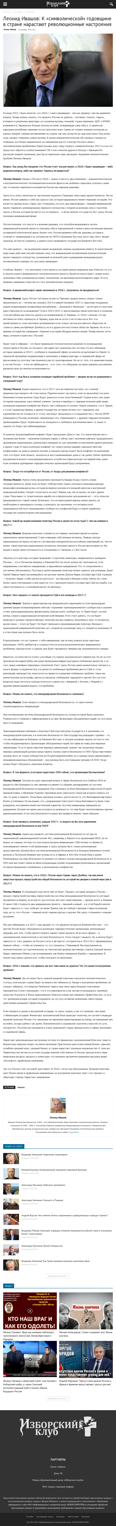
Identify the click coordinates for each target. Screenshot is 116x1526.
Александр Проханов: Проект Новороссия (42, 1245)
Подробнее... (75, 1132)
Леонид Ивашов (9, 29)
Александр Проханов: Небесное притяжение (43, 1185)
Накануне (21, 1087)
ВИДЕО (8, 1286)
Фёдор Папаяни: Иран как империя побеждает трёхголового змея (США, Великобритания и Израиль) (28, 1336)
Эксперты (60, 1516)
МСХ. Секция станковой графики (58, 1486)
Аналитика (18, 12)
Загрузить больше (58, 1276)
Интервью (30, 12)
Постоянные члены (44, 1516)
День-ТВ (58, 1473)
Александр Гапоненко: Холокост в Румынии (42, 1200)
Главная (6, 12)
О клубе (29, 1516)
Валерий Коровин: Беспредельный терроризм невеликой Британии (54, 1169)
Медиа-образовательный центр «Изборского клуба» (58, 1480)
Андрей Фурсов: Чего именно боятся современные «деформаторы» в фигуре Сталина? (65, 1215)
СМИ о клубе (73, 1516)
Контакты (86, 1516)
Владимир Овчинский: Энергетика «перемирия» (45, 1154)
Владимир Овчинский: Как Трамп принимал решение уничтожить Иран (56, 1261)
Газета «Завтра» (58, 1466)
